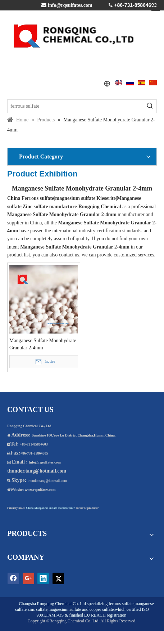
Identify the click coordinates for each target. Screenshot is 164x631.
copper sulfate (102, 609)
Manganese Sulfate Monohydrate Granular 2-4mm (42, 344)
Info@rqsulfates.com (44, 462)
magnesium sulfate (65, 609)
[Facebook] (13, 578)
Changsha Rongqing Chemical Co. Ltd (52, 603)
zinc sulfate (37, 609)
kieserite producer (87, 508)
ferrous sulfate (121, 603)
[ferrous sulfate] (76, 106)
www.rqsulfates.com (40, 490)
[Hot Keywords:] (150, 106)
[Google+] (28, 578)
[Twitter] (58, 578)
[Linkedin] (43, 578)
